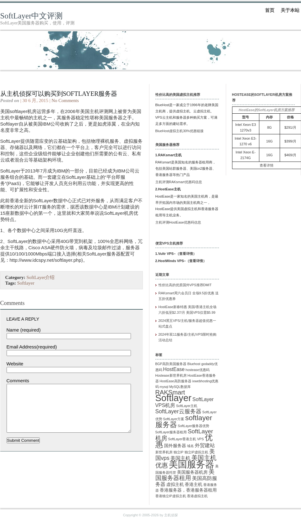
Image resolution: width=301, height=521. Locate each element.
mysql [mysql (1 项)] (164, 387)
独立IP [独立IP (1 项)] (179, 452)
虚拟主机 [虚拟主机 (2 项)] (175, 484)
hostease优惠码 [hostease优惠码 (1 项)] (197, 370)
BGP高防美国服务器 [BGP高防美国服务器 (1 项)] (171, 364)
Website (15, 363)
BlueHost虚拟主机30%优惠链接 (179, 131)
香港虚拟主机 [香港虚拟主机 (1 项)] (197, 496)
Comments (18, 380)
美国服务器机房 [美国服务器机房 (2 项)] (192, 472)
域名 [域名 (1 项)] (190, 446)
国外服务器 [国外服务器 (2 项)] (175, 445)
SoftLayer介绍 (40, 277)
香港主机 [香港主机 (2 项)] (193, 484)
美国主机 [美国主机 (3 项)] (180, 458)
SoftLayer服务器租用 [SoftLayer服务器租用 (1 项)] (171, 432)
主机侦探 (171, 515)
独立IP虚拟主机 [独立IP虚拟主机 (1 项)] (196, 452)
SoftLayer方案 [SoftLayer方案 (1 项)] (173, 419)
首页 (269, 10)
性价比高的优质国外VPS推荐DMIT (185, 285)
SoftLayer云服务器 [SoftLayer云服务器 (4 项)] (178, 411)
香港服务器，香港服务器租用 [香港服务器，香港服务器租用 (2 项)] (188, 490)
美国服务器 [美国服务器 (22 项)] (191, 464)
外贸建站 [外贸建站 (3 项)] (205, 445)
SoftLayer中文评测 (31, 16)
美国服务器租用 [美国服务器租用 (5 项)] (185, 474)
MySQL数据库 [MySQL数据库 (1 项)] (180, 387)
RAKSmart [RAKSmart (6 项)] (170, 392)
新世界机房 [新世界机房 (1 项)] (164, 452)
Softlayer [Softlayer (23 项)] (173, 398)
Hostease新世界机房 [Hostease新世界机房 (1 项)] (171, 375)
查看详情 (186, 253)
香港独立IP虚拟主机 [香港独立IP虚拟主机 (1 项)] (170, 496)
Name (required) (24, 330)
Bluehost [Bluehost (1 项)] (193, 364)
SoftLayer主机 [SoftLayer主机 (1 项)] (186, 406)
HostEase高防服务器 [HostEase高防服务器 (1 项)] (175, 381)
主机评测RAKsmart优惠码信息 (178, 182)
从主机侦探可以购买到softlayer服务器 (58, 93)
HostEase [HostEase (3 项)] (174, 369)
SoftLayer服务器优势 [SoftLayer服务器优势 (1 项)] (194, 426)
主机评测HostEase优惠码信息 (178, 222)
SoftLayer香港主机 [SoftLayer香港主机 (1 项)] (182, 439)
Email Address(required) (32, 346)
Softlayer (25, 283)
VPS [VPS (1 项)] (200, 439)
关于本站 (290, 10)
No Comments (65, 100)
